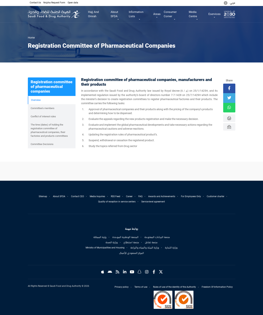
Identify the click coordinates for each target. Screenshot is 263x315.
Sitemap (43, 196)
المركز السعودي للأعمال (131, 253)
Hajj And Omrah (93, 14)
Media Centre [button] (193, 14)
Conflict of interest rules (43, 116)
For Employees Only (191, 196)
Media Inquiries (97, 196)
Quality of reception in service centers (117, 201)
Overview (36, 100)
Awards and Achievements (161, 196)
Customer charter (215, 196)
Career (129, 196)
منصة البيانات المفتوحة (157, 237)
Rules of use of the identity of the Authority (174, 287)
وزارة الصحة (111, 242)
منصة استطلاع (131, 242)
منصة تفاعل (151, 242)
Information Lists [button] (136, 14)
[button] (225, 3)
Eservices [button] (214, 14)
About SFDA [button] (114, 14)
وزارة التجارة (171, 247)
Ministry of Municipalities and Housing (105, 247)
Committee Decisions (42, 144)
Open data (73, 2)
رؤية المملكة (100, 237)
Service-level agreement (153, 201)
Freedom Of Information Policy (217, 287)
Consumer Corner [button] (170, 14)
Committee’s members (42, 108)
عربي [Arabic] (232, 2)
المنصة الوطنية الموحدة (125, 237)
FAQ (140, 196)
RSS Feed (115, 196)
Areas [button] (157, 14)
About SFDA (59, 196)
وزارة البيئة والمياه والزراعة (144, 247)
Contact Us (35, 2)
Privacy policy (122, 287)
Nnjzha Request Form (54, 2)
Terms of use (140, 287)
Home (31, 37)
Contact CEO (77, 196)
